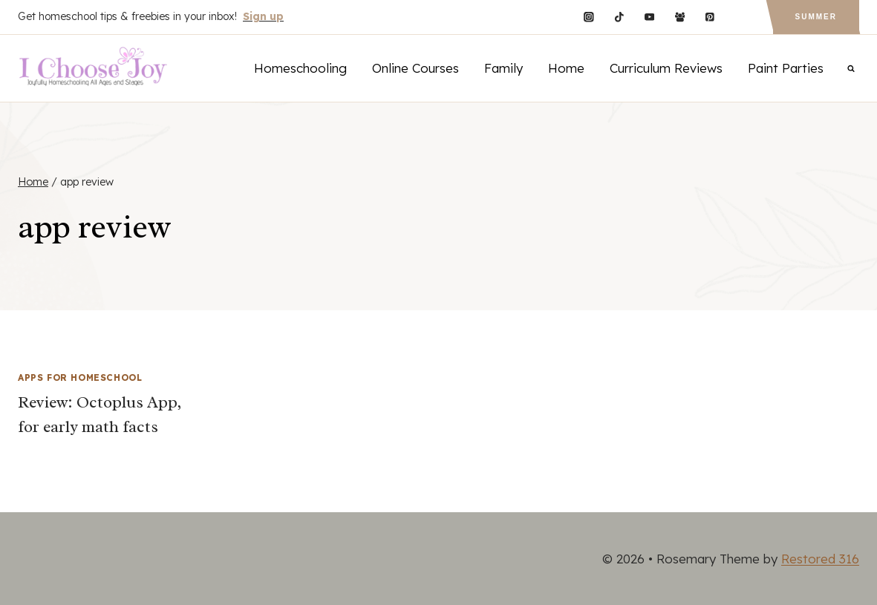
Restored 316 (820, 558)
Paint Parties (786, 68)
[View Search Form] (851, 68)
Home (566, 68)
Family (503, 68)
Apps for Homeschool (80, 377)
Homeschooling (300, 68)
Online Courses (415, 68)
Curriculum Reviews (666, 68)
